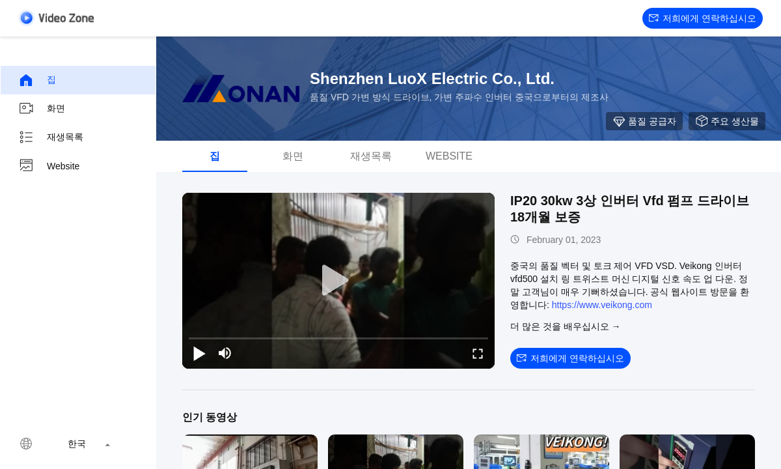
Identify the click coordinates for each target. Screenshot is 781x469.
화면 (41, 109)
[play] (338, 280)
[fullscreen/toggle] (478, 353)
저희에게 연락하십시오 (702, 18)
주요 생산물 (727, 121)
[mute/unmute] (225, 353)
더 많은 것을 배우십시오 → (565, 326)
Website (48, 166)
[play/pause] (199, 353)
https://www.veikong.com (602, 305)
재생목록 (50, 137)
